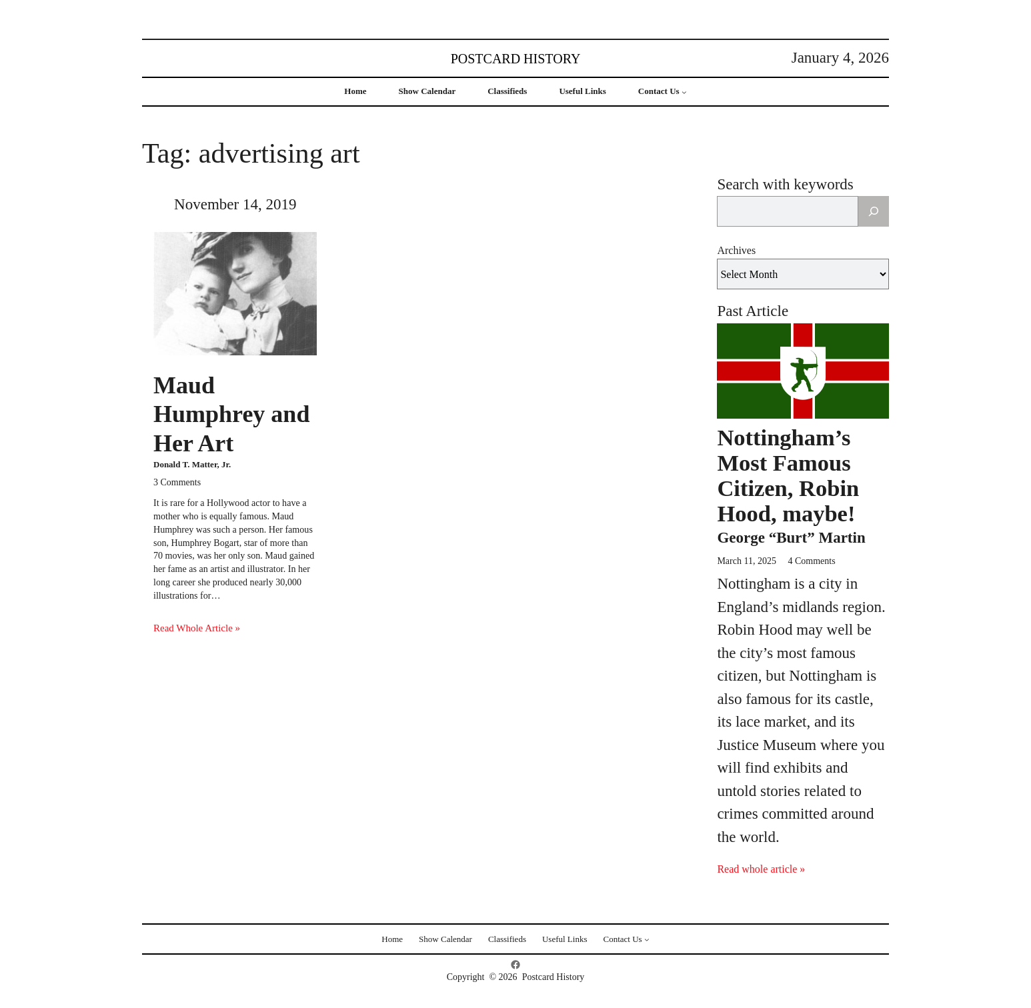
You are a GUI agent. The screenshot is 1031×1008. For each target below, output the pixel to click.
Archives (736, 250)
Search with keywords (785, 184)
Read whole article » (761, 869)
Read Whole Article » (196, 628)
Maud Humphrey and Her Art (231, 414)
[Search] (873, 211)
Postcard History (516, 58)
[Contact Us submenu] (684, 92)
